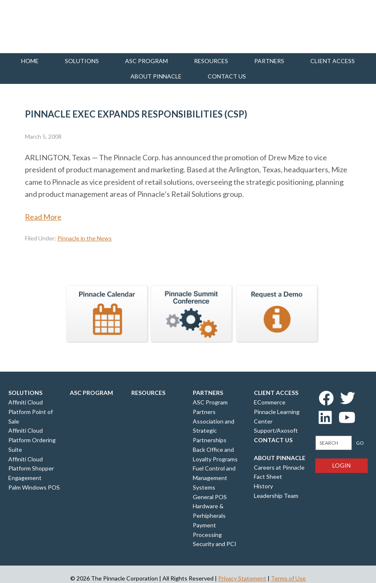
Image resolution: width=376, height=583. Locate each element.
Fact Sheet (268, 476)
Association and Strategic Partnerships (213, 431)
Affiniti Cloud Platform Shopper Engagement (31, 469)
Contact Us (273, 439)
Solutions (82, 60)
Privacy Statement (242, 578)
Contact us (227, 76)
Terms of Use (288, 578)
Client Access (332, 60)
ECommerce (269, 402)
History (263, 486)
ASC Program (146, 60)
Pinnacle (49, 26)
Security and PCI (214, 543)
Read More (43, 216)
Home (30, 60)
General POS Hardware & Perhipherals (210, 506)
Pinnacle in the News (84, 238)
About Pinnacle (156, 76)
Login (341, 465)
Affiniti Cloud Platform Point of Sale (30, 412)
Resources (211, 60)
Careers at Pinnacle (279, 467)
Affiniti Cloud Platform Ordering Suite (32, 440)
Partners (269, 60)
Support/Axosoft (276, 430)
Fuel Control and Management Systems (214, 478)
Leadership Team (276, 495)
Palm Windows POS (34, 487)
